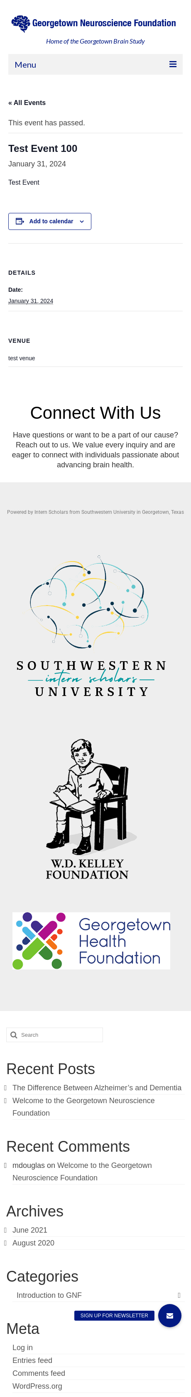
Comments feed (38, 1373)
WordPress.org (37, 1386)
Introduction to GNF (49, 1295)
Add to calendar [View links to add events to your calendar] (51, 221)
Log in (22, 1347)
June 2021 (29, 1230)
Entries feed (32, 1360)
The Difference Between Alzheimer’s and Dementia (96, 1088)
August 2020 (33, 1243)
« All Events (27, 102)
